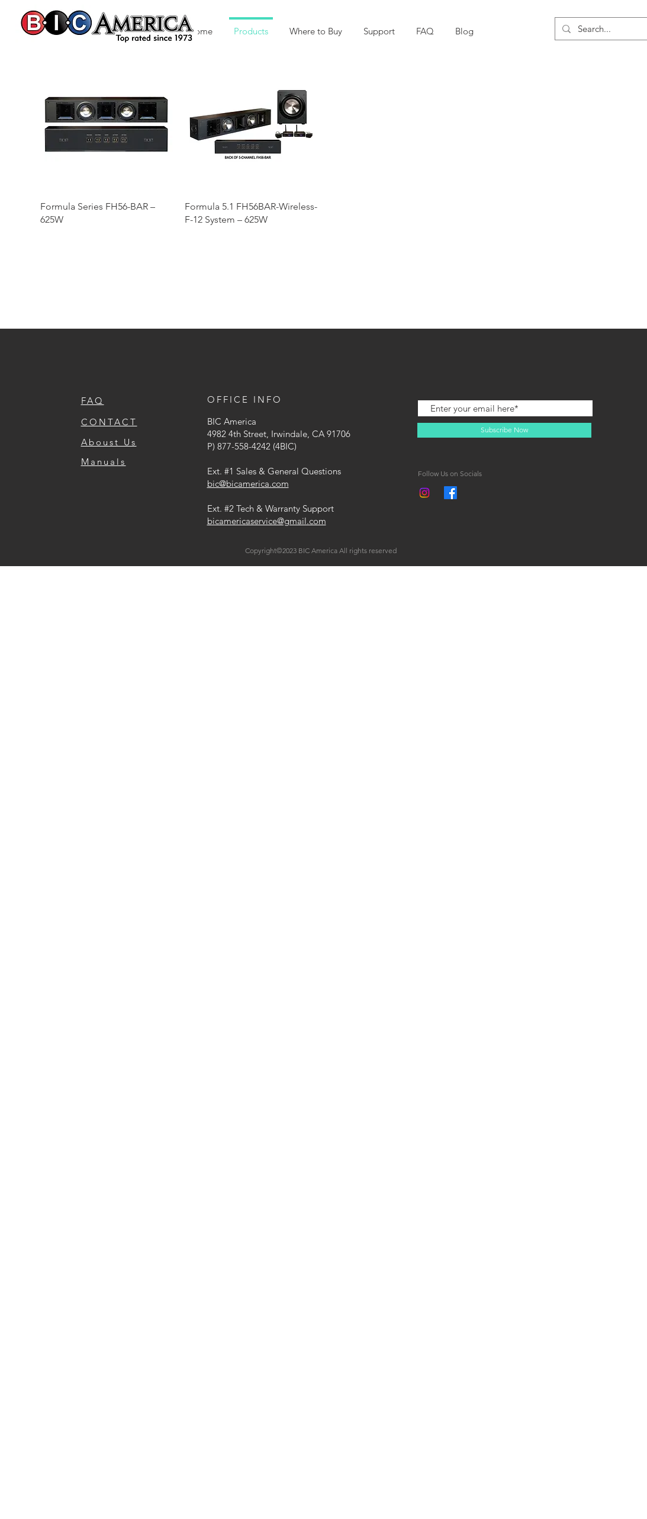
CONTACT (109, 422)
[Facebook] (450, 492)
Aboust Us (109, 442)
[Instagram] (424, 492)
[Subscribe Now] (504, 430)
